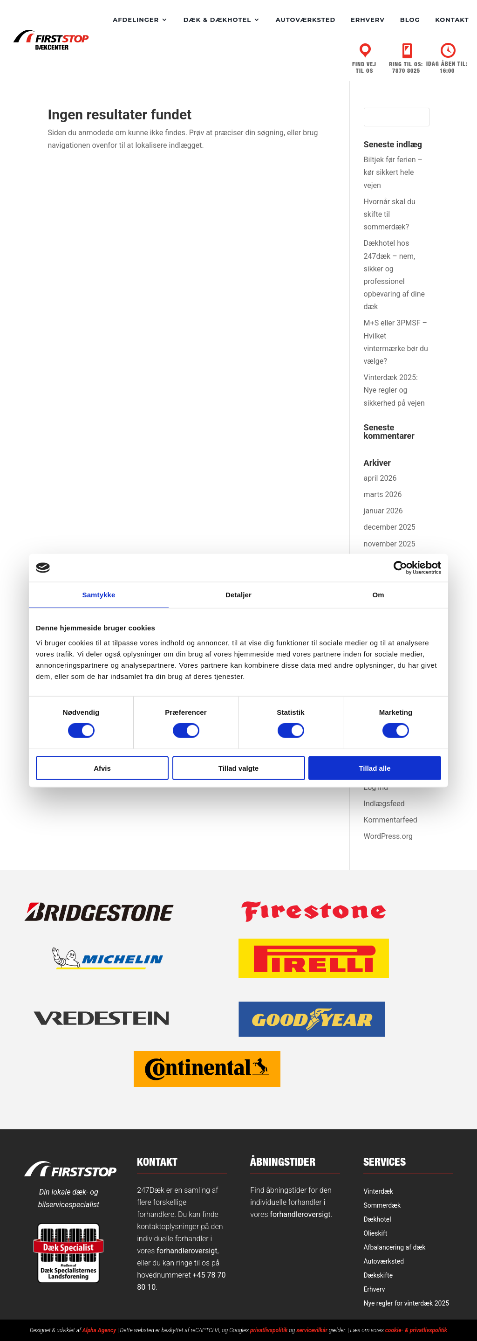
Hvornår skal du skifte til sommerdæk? (390, 214)
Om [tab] (378, 595)
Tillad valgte (238, 768)
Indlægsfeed (384, 803)
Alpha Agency (99, 1330)
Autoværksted (305, 19)
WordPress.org (388, 835)
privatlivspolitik (268, 1330)
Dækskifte (378, 1275)
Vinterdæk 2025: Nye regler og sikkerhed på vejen (394, 390)
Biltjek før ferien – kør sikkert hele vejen (393, 172)
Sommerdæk (382, 1205)
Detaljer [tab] (238, 595)
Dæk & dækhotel (217, 19)
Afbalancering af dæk (394, 1247)
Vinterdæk (378, 1191)
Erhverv (368, 19)
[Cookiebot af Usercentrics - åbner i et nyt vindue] (400, 568)
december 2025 (390, 526)
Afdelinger (136, 19)
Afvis (102, 768)
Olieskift (375, 1233)
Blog (410, 19)
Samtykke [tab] (99, 595)
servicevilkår (311, 1330)
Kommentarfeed (390, 819)
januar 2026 (383, 510)
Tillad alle (374, 768)
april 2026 (380, 477)
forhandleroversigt (187, 1250)
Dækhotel (377, 1219)
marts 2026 (383, 494)
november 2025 (390, 543)
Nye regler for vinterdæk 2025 (406, 1303)
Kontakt (452, 19)
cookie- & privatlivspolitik (416, 1330)
